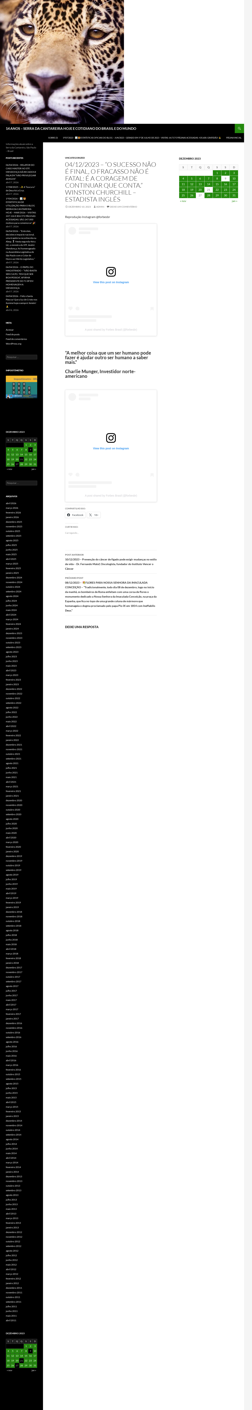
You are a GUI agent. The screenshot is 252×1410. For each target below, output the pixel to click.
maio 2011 (11, 1315)
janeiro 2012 (12, 1283)
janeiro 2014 (12, 1171)
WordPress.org (13, 343)
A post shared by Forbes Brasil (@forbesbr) (111, 329)
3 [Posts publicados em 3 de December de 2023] (234, 172)
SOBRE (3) (53, 137)
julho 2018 (11, 935)
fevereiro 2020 (13, 846)
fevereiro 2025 (13, 568)
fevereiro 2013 (13, 1222)
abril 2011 (11, 1320)
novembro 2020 (14, 805)
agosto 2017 (12, 986)
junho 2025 (12, 549)
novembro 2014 (14, 1125)
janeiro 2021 (12, 795)
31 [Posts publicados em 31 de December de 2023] (234, 195)
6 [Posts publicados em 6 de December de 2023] (200, 178)
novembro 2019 (14, 860)
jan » (234, 201)
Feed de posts (13, 334)
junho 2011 (12, 1311)
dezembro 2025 (14, 521)
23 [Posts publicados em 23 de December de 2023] (225, 189)
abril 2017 (11, 1004)
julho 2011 (11, 1306)
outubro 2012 (13, 1241)
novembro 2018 (14, 916)
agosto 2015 (12, 1083)
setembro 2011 (13, 1301)
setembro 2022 (13, 702)
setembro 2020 (13, 814)
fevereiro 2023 (13, 679)
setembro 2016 (13, 1037)
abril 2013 (11, 1213)
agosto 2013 (12, 1195)
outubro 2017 (13, 976)
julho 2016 (11, 1046)
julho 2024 (11, 600)
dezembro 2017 (14, 967)
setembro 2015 (13, 1078)
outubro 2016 (13, 1032)
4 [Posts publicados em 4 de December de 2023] (183, 178)
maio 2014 (11, 1153)
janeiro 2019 (12, 907)
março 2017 (12, 1009)
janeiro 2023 (12, 684)
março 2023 (12, 675)
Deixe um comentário (123, 206)
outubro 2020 (13, 809)
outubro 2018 (13, 921)
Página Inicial (234, 137)
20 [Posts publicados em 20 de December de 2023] (200, 189)
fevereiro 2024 (13, 623)
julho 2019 (11, 879)
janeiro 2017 (12, 1018)
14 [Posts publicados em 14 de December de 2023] (208, 184)
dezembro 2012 (14, 1232)
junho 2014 (12, 1148)
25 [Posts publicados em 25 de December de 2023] (183, 195)
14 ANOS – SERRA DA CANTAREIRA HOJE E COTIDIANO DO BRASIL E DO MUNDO (71, 128)
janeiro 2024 (12, 628)
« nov (183, 201)
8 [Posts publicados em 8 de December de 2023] (217, 178)
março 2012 (12, 1273)
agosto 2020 (12, 818)
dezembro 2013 (14, 1176)
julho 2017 (11, 990)
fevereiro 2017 (13, 1013)
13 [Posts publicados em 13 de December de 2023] (200, 184)
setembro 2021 (13, 758)
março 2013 (12, 1218)
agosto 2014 (12, 1139)
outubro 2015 (13, 1074)
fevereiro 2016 (13, 1069)
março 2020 (12, 842)
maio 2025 (11, 554)
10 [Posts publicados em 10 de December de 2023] (234, 178)
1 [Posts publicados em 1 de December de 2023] (217, 172)
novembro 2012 (14, 1236)
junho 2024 (12, 605)
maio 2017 (11, 1000)
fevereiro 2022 (13, 735)
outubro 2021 (13, 753)
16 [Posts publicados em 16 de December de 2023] (225, 184)
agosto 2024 (12, 596)
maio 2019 (11, 888)
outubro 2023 (13, 642)
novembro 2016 (14, 1027)
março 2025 (12, 563)
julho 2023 (11, 656)
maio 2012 (11, 1264)
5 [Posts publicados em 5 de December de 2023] (192, 178)
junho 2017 (12, 995)
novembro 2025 (14, 526)
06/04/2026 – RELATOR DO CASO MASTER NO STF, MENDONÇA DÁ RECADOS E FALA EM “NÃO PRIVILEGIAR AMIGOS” (21, 171)
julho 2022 (11, 712)
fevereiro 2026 (13, 512)
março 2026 (12, 507)
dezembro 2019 (14, 856)
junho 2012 (12, 1260)
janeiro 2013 (12, 1227)
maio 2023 (11, 665)
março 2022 (12, 730)
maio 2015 (11, 1097)
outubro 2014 (13, 1130)
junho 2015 (12, 1092)
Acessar (10, 329)
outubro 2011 (13, 1297)
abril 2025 (11, 559)
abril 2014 (11, 1157)
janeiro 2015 (12, 1116)
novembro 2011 (14, 1292)
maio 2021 (11, 777)
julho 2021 (11, 767)
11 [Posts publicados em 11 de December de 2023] (183, 184)
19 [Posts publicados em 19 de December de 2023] (191, 189)
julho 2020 (11, 823)
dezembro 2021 (14, 744)
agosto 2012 (12, 1250)
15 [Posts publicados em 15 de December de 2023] (217, 184)
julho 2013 (11, 1199)
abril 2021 (11, 781)
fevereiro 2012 (13, 1278)
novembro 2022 (14, 693)
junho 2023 (12, 661)
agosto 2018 (12, 930)
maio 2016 (11, 1055)
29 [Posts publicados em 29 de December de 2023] (217, 195)
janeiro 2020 (12, 851)
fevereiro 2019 (13, 902)
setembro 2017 (13, 981)
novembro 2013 (14, 1181)
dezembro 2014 (14, 1120)
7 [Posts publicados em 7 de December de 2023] (208, 178)
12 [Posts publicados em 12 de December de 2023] (191, 184)
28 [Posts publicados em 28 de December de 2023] (208, 195)
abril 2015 (11, 1102)
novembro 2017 (14, 972)
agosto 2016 (12, 1041)
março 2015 (12, 1106)
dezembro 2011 (14, 1287)
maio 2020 (11, 832)
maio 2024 (11, 610)
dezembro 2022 (14, 688)
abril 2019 (11, 893)
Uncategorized (75, 157)
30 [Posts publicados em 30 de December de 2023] (225, 195)
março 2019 (12, 897)
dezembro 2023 (14, 633)
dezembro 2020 (14, 800)
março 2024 (12, 619)
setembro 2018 (13, 925)
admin (100, 206)
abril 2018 (11, 948)
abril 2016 (11, 1060)
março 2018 (12, 953)
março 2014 (12, 1162)
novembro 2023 (14, 637)
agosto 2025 (12, 540)
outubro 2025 (13, 531)
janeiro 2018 (12, 962)
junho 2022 (12, 716)
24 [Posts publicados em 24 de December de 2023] (234, 189)
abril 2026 (11, 503)
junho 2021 (12, 772)
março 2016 (12, 1065)
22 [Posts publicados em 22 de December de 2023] (217, 189)
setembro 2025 (13, 535)
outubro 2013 (13, 1185)
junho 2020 (12, 828)
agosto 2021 (12, 763)
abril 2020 (11, 837)
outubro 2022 (13, 698)
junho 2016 (12, 1051)
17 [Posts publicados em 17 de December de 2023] (234, 184)
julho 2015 (11, 1088)
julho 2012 (11, 1255)
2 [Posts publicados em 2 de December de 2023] (225, 172)
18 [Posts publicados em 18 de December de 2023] (183, 189)
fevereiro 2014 (13, 1167)
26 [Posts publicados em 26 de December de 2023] (191, 195)
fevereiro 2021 (13, 791)
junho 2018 (12, 939)
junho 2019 (12, 883)
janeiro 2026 (12, 517)
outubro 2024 (13, 586)
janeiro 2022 (12, 740)
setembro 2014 (13, 1134)
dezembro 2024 (14, 577)
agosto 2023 (12, 651)
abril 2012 (11, 1269)
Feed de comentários (16, 339)
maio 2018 (11, 944)
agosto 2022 (12, 707)
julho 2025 (11, 545)
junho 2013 (12, 1204)
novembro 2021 (14, 749)
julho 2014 (11, 1143)
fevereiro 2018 (13, 958)
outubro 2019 (13, 865)
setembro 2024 (13, 591)
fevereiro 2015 (13, 1111)
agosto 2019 (12, 874)
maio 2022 (11, 721)
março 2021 (12, 786)
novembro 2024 (14, 582)
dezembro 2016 (14, 1023)
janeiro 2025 (12, 572)
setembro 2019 (13, 870)
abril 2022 (11, 726)
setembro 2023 (13, 647)
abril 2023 (11, 670)
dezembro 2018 (14, 911)
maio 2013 (11, 1208)
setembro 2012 (13, 1246)
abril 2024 (11, 614)
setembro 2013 (13, 1190)
